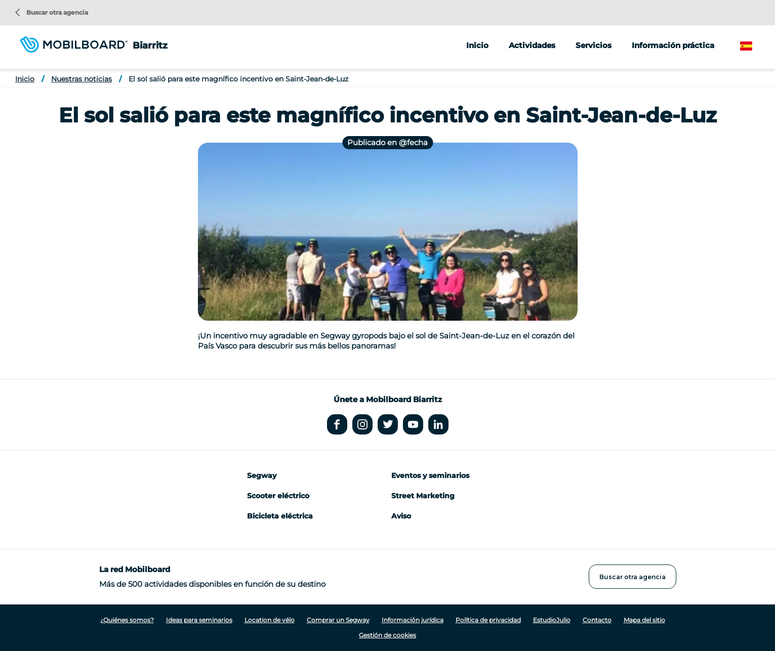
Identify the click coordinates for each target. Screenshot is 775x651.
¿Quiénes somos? (127, 620)
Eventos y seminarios (430, 475)
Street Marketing (423, 495)
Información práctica (673, 45)
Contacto (597, 620)
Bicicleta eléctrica (280, 515)
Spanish (755, 46)
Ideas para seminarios (199, 620)
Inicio (477, 45)
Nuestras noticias (81, 78)
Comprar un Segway (338, 620)
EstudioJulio (551, 620)
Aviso (401, 515)
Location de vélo (269, 620)
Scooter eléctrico (278, 495)
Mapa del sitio (644, 620)
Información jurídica (412, 620)
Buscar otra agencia (51, 12)
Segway (261, 475)
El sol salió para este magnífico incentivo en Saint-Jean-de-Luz (238, 78)
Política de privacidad (488, 620)
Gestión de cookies (387, 635)
